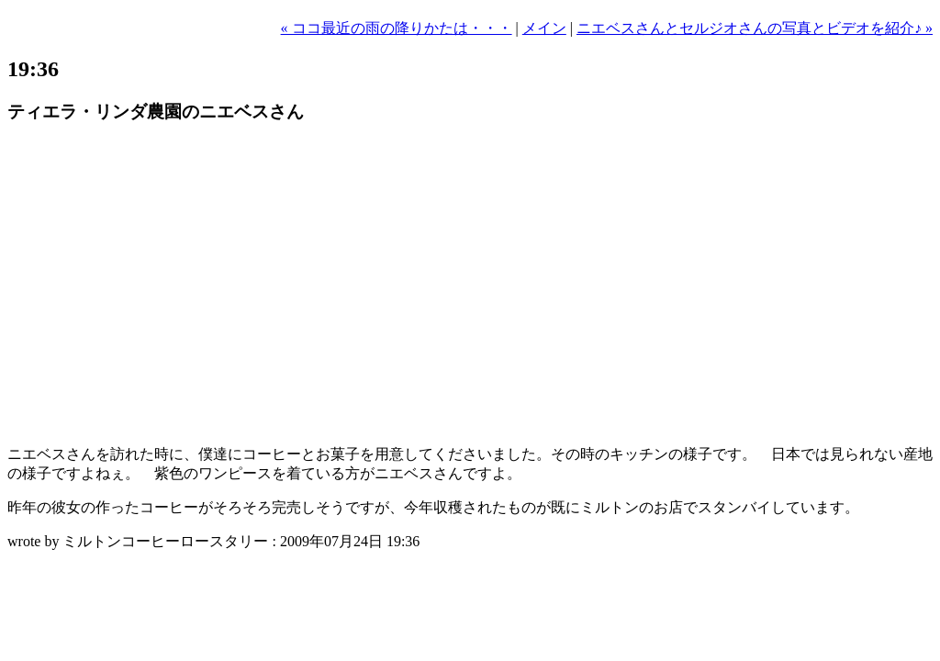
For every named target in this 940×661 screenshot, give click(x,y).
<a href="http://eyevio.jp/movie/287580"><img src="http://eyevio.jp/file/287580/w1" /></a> (235, 286)
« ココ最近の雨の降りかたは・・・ (396, 28)
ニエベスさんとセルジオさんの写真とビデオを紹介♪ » (754, 28)
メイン (544, 28)
